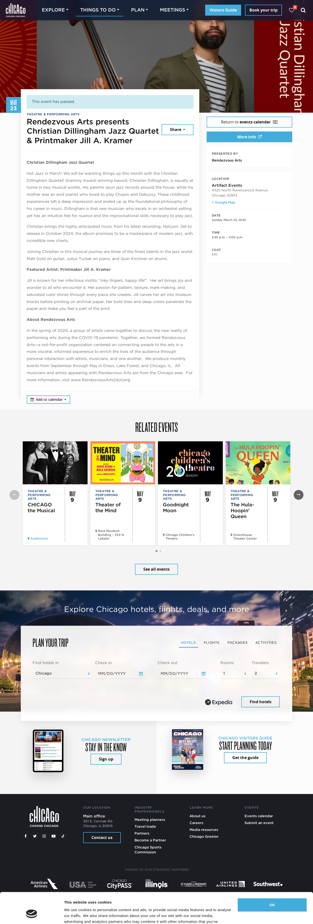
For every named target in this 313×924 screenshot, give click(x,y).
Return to (249, 122)
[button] (156, 551)
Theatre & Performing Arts (53, 114)
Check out (167, 662)
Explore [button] (53, 10)
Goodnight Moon (176, 507)
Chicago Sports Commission (147, 849)
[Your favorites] (291, 10)
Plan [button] (138, 10)
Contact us (101, 837)
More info (249, 137)
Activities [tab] (266, 642)
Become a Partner (150, 840)
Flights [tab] (212, 642)
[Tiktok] (63, 836)
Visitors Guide (223, 10)
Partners (141, 833)
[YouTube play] (53, 836)
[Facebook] (25, 836)
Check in (103, 662)
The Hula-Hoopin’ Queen (242, 510)
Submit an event (259, 823)
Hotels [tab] (188, 642)
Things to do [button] (98, 10)
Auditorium (39, 538)
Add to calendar (47, 399)
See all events (156, 569)
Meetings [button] (172, 10)
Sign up (106, 759)
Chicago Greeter (204, 836)
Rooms (227, 662)
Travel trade (145, 826)
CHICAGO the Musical (41, 507)
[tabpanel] (156, 684)
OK (272, 878)
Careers (196, 823)
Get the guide (245, 757)
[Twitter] (35, 836)
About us (197, 816)
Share (176, 129)
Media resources (204, 829)
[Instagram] (44, 836)
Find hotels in (46, 662)
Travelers (260, 662)
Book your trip (263, 10)
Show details (75, 914)
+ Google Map (223, 202)
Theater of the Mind (108, 507)
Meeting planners (149, 819)
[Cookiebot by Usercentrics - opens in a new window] (31, 914)
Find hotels (260, 702)
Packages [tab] (237, 642)
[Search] (303, 10)
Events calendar (259, 816)
